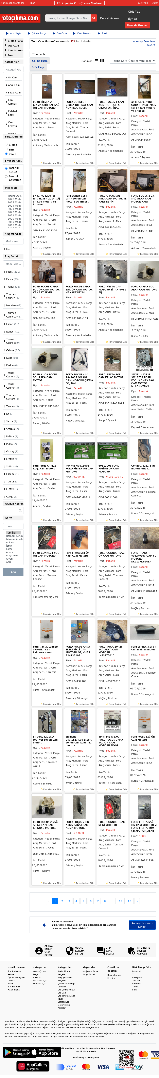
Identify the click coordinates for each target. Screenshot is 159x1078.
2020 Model (13, 218)
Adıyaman (13, 555)
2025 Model (13, 202)
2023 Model (13, 209)
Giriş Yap (134, 11)
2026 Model (13, 199)
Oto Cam (60, 33)
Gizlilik (11, 980)
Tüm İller (13, 532)
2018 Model (13, 225)
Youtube (136, 980)
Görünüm (87, 61)
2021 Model (13, 215)
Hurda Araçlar (39, 983)
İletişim (111, 978)
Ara (13, 572)
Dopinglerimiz (114, 975)
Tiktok (135, 986)
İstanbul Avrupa (13, 536)
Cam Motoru (82, 33)
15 (120, 901)
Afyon (13, 558)
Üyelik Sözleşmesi (16, 977)
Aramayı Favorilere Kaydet (142, 925)
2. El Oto (37, 977)
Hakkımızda (14, 989)
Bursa (13, 549)
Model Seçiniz (13, 196)
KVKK (11, 983)
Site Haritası (14, 986)
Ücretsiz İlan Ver (137, 25)
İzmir (13, 545)
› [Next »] (137, 901)
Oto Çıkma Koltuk (66, 989)
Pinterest (136, 983)
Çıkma (13, 144)
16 (129, 901)
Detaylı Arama (109, 18)
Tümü (12, 154)
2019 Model (13, 222)
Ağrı (13, 562)
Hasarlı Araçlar (40, 980)
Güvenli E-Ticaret (148, 2)
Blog (32, 2)
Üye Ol (132, 19)
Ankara (13, 542)
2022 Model (13, 212)
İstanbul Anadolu (13, 539)
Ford (102, 33)
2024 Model (13, 205)
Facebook (137, 971)
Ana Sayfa (13, 33)
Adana (13, 552)
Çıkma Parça (37, 33)
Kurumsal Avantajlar (12, 2)
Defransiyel (63, 1002)
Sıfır (11, 149)
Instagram (137, 977)
